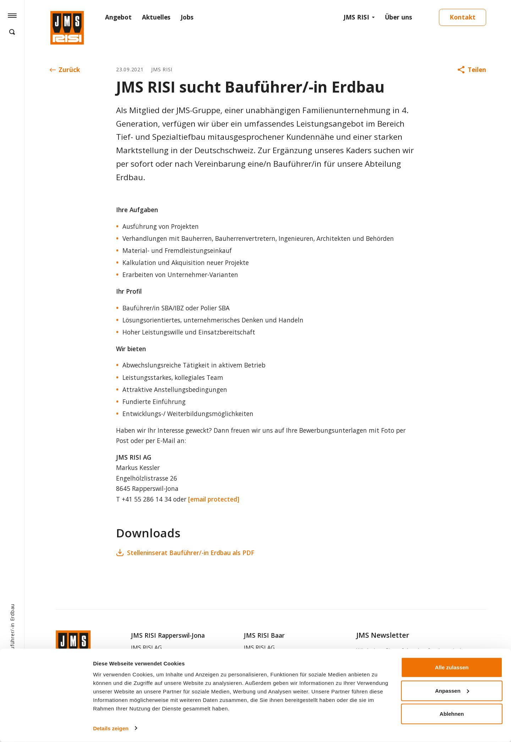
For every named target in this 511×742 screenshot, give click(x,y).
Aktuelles (156, 17)
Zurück (65, 70)
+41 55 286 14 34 (146, 499)
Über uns (398, 17)
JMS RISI (356, 17)
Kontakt (463, 17)
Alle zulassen (451, 667)
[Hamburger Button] (12, 15)
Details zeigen (110, 728)
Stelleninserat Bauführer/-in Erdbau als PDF (185, 553)
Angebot (118, 17)
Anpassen (452, 690)
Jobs (187, 17)
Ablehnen (452, 714)
